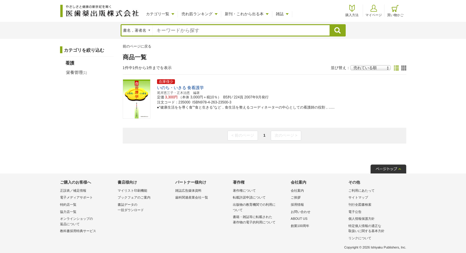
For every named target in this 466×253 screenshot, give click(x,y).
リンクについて (359, 238)
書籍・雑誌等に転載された (260, 220)
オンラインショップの (87, 222)
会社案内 (297, 190)
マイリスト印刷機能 (132, 190)
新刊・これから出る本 (244, 14)
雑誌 (280, 14)
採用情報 (297, 204)
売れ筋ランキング (197, 14)
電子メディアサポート (76, 197)
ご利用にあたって (361, 190)
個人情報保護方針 (361, 218)
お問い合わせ (300, 212)
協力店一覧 (68, 212)
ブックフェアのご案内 (134, 197)
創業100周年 (300, 226)
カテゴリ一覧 (157, 14)
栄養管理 (76, 72)
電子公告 (355, 212)
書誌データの (145, 208)
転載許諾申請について (249, 197)
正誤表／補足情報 (73, 190)
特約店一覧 (68, 204)
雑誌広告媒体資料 (188, 190)
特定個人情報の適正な (375, 229)
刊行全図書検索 (359, 204)
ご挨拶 (296, 197)
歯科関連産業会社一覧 (191, 197)
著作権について (244, 190)
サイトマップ (358, 197)
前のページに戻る (137, 46)
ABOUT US (299, 218)
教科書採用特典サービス (78, 231)
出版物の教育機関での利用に (260, 208)
